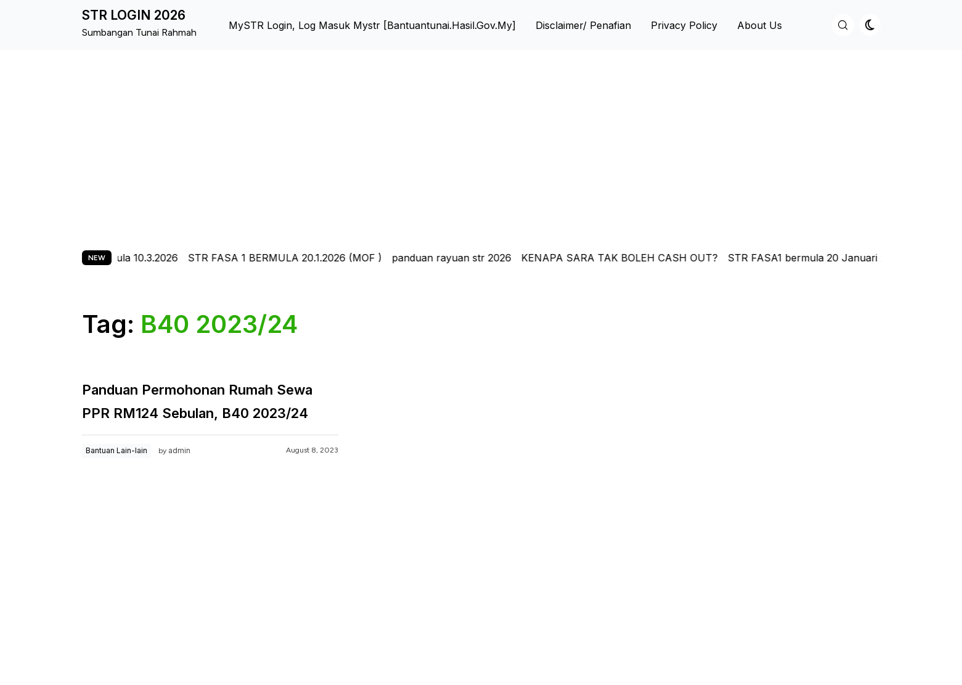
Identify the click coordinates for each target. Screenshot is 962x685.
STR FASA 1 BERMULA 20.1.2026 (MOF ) (294, 258)
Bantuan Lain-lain (116, 450)
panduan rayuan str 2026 (460, 258)
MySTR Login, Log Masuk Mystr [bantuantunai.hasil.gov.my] (372, 25)
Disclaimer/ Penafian (583, 25)
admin (179, 450)
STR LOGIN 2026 (133, 15)
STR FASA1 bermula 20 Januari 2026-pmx (836, 258)
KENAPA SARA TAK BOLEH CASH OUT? (628, 258)
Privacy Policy (684, 25)
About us (759, 25)
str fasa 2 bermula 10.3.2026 (120, 258)
